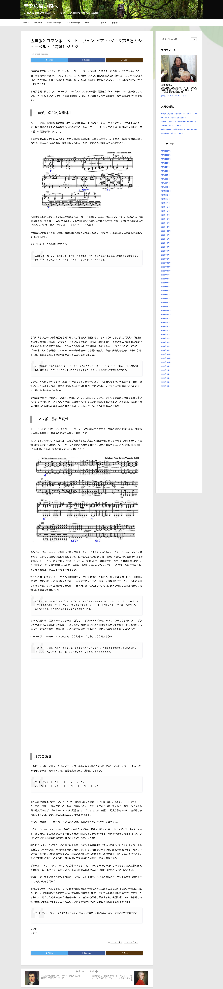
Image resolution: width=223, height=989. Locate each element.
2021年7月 (165, 327)
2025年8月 (165, 167)
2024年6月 (165, 207)
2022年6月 (165, 287)
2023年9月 (165, 235)
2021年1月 (165, 350)
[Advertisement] (179, 441)
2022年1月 (165, 307)
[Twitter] (49, 60)
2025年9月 (165, 163)
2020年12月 (166, 354)
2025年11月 (166, 155)
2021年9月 (165, 319)
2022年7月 (165, 283)
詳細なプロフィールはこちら (174, 96)
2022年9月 (165, 275)
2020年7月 (165, 374)
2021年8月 (165, 323)
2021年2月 (165, 347)
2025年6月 (165, 171)
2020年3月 (165, 386)
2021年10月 (166, 315)
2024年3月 (165, 219)
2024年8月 (165, 199)
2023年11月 (166, 231)
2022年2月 (165, 303)
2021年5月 (165, 335)
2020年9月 (165, 366)
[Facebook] (86, 60)
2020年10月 (166, 362)
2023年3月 (165, 255)
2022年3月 (165, 299)
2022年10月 (166, 271)
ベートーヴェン (131, 942)
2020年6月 (165, 378)
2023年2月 (165, 259)
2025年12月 (166, 151)
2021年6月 (165, 331)
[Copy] (124, 60)
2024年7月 (165, 203)
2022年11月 (166, 267)
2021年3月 (165, 343)
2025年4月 (165, 175)
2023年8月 (165, 239)
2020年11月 (166, 358)
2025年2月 (165, 183)
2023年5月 (165, 247)
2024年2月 (165, 223)
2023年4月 (165, 251)
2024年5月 (165, 211)
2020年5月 (165, 382)
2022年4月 (165, 295)
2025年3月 (165, 179)
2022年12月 (166, 263)
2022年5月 (165, 291)
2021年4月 (165, 339)
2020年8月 (165, 370)
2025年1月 (165, 187)
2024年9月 (165, 195)
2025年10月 (166, 159)
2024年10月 (166, 191)
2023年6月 (165, 243)
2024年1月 (165, 227)
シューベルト (116, 942)
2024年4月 (165, 215)
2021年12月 (166, 311)
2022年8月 (165, 279)
